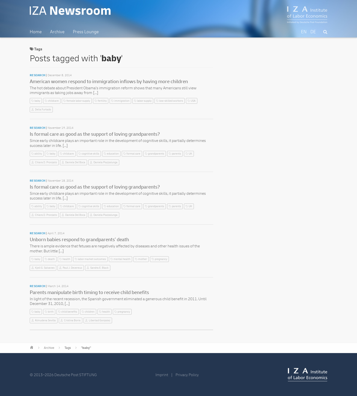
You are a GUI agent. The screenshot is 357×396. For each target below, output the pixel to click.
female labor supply (78, 100)
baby (37, 100)
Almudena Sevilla (45, 320)
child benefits (69, 311)
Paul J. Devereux (72, 267)
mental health (122, 259)
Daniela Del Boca (75, 162)
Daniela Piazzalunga (105, 162)
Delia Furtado (43, 109)
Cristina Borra (72, 320)
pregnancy (161, 259)
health (66, 259)
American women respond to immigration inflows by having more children (109, 81)
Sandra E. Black (99, 267)
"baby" (86, 348)
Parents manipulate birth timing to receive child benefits (89, 292)
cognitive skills (90, 153)
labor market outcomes (92, 259)
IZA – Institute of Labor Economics (307, 15)
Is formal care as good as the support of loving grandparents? (95, 134)
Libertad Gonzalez (99, 320)
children (89, 311)
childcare (53, 100)
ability (38, 153)
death (51, 259)
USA (193, 100)
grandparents (156, 153)
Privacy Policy (187, 374)
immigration (121, 100)
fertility (102, 100)
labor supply (144, 100)
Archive (49, 348)
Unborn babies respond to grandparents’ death (79, 239)
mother (142, 259)
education (113, 153)
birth (51, 311)
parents (176, 153)
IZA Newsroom (70, 10)
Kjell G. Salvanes (45, 267)
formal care (133, 153)
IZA (307, 374)
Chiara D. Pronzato (46, 162)
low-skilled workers (171, 100)
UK (190, 153)
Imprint (161, 374)
